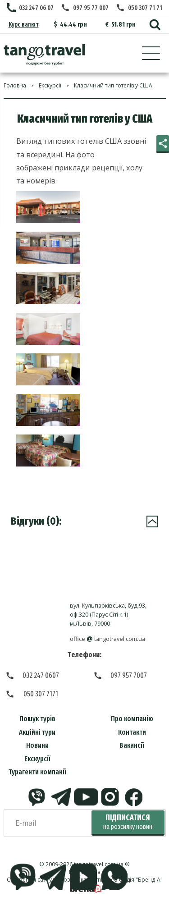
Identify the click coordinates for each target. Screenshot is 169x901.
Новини (37, 745)
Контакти (132, 732)
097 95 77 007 (91, 8)
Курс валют (24, 24)
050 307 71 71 (145, 8)
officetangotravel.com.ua (107, 639)
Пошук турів (37, 718)
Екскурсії (37, 759)
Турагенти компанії (37, 772)
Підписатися (127, 822)
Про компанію (132, 718)
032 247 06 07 (36, 8)
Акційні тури (37, 732)
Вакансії (131, 745)
